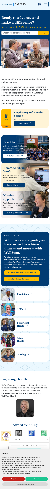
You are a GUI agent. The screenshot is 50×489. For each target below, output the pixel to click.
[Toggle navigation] (45, 4)
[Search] (43, 33)
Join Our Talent (21, 279)
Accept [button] (36, 479)
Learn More (24, 123)
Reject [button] (13, 479)
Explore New (22, 272)
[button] (47, 453)
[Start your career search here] (19, 33)
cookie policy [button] (28, 463)
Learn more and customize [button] (25, 484)
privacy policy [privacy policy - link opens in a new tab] (16, 459)
